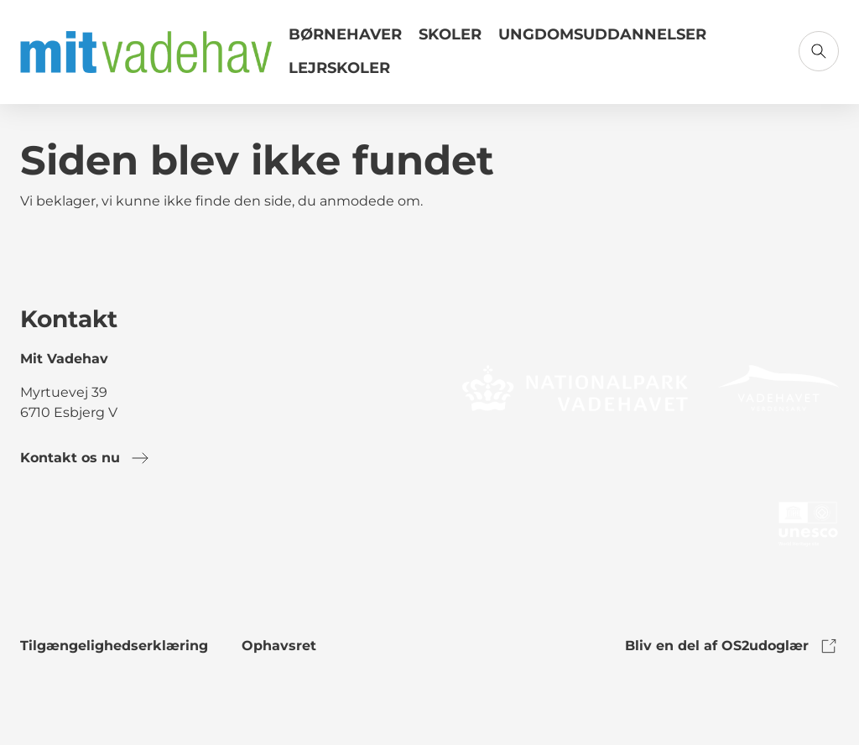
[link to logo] (575, 387)
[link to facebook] (33, 527)
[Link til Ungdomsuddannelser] (602, 41)
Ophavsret (279, 646)
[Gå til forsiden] (146, 52)
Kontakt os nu (85, 458)
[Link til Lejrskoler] (339, 74)
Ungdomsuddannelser (602, 34)
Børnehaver (345, 34)
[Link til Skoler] (450, 41)
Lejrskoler (339, 68)
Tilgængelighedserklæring (114, 646)
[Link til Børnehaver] (345, 41)
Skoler (450, 34)
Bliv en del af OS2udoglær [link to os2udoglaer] (732, 646)
